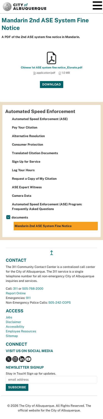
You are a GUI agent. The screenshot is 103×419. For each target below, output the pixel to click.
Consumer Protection (27, 144)
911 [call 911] (28, 298)
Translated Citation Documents (35, 153)
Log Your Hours (23, 170)
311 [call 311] (15, 288)
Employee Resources (21, 331)
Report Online (16, 293)
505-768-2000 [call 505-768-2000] (32, 288)
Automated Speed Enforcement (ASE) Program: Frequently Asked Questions (47, 206)
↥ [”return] (51, 252)
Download (51, 84)
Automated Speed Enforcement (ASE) (40, 119)
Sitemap (12, 336)
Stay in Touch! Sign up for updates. (31, 373)
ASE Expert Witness (27, 187)
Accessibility (15, 326)
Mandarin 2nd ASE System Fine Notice (43, 226)
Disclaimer (13, 322)
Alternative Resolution (28, 136)
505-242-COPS (59, 302)
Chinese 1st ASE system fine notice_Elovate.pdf (51, 67)
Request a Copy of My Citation (34, 179)
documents (20, 217)
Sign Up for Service (26, 161)
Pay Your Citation (24, 127)
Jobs (9, 317)
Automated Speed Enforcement (40, 111)
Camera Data (21, 196)
